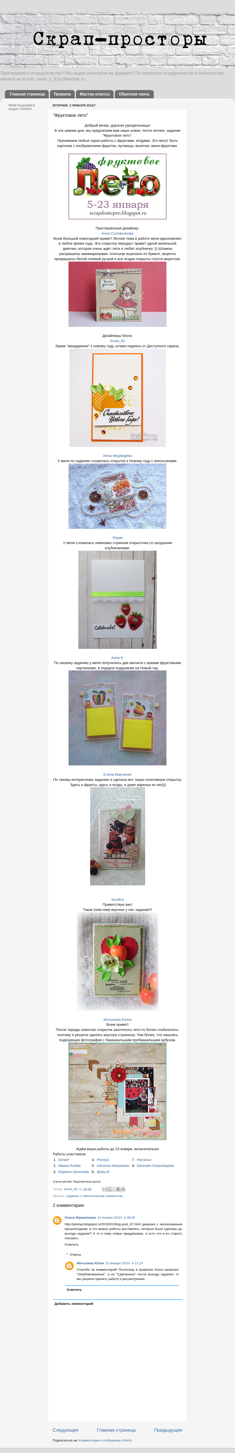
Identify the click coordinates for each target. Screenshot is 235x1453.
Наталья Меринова (113, 1166)
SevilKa (117, 900)
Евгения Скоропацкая (155, 1166)
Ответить (72, 1244)
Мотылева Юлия (117, 1020)
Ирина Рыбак (70, 1166)
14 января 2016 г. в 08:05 (116, 1217)
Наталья (144, 1160)
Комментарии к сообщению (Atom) (105, 1440)
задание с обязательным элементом (94, 1196)
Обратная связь (134, 94)
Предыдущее (168, 1430)
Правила (62, 94)
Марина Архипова (74, 1172)
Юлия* (64, 1160)
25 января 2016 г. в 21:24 (124, 1263)
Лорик (117, 538)
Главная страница (27, 94)
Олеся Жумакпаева (80, 1217)
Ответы (75, 1254)
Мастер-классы (95, 94)
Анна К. (117, 658)
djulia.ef (103, 1172)
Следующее (66, 1430)
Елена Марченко (117, 774)
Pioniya (103, 1160)
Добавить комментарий (74, 1304)
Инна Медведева (117, 456)
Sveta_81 (117, 341)
